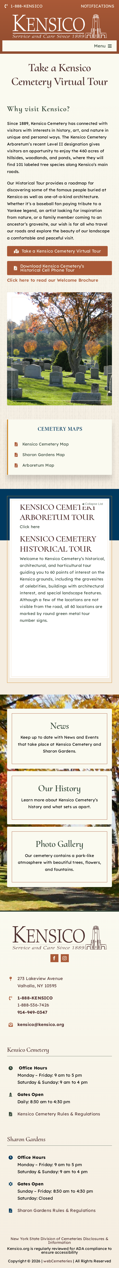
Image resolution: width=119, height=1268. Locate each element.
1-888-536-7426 (33, 1005)
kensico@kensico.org (40, 1024)
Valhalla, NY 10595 (37, 985)
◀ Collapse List (92, 504)
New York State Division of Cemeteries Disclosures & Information (59, 1240)
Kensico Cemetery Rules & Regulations (58, 1114)
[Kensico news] (59, 739)
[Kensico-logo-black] (59, 927)
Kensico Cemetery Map (45, 444)
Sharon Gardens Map (43, 454)
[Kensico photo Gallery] (59, 857)
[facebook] (54, 958)
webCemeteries (57, 1261)
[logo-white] (59, 16)
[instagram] (65, 958)
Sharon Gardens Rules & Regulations (56, 1210)
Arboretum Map (38, 465)
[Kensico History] (59, 797)
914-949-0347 (32, 1012)
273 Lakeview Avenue (40, 978)
